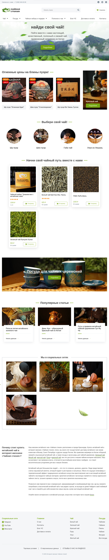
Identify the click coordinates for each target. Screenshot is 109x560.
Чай (4, 18)
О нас (39, 522)
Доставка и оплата (88, 18)
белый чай (32, 457)
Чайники (102, 522)
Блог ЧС (73, 18)
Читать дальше (11, 338)
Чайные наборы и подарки (34, 18)
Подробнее (47, 47)
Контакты (102, 18)
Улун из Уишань (95, 148)
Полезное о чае (57, 18)
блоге (92, 495)
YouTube (79, 388)
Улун (71, 535)
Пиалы (101, 528)
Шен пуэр (41, 148)
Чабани (101, 531)
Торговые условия (30, 548)
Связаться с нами (7, 2)
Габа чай (68, 148)
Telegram (45, 388)
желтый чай (41, 457)
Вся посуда (103, 538)
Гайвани (102, 525)
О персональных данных (50, 548)
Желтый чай (74, 538)
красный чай (56, 457)
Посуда (15, 18)
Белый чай (74, 522)
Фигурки (102, 535)
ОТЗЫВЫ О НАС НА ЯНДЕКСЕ (74, 548)
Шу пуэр (14, 148)
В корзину (29, 204)
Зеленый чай (100, 455)
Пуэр (48, 457)
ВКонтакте (13, 388)
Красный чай (74, 528)
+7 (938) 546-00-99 (20, 2)
